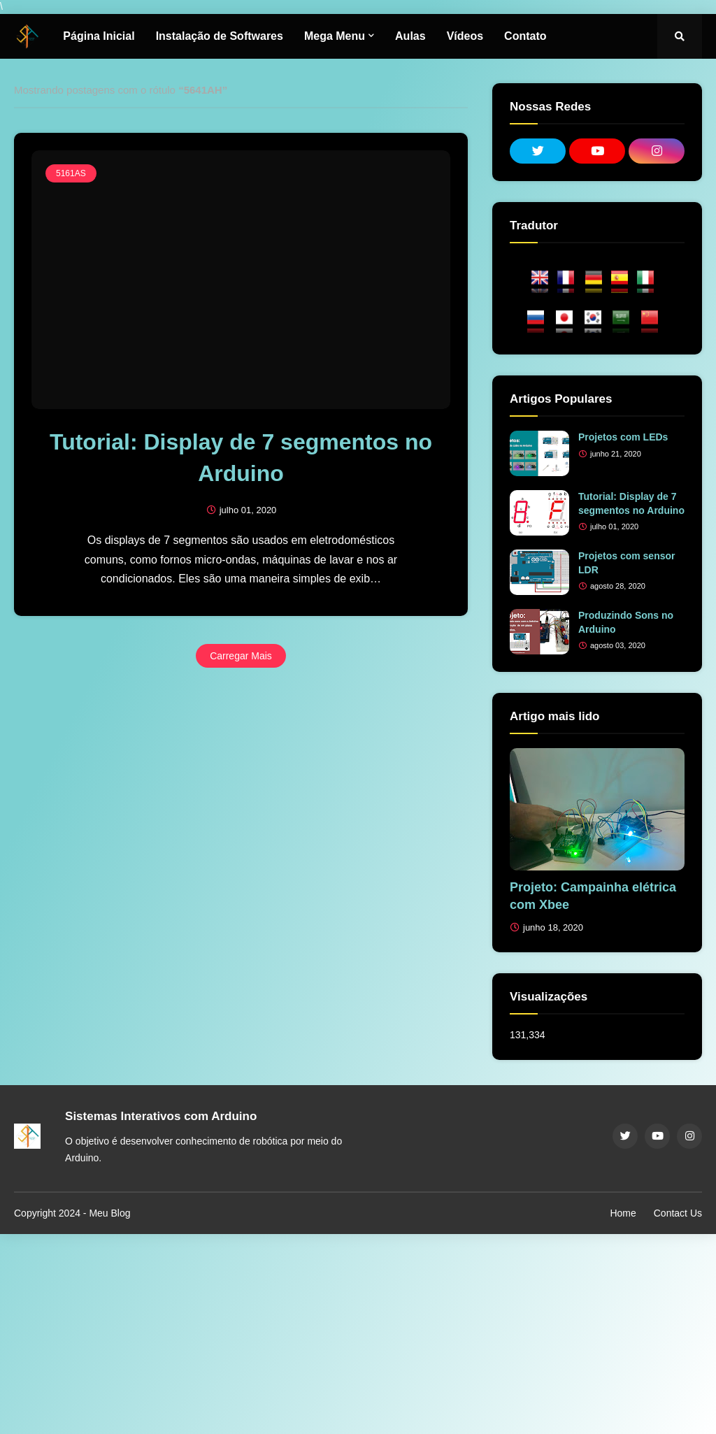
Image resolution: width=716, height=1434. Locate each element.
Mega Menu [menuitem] (334, 36)
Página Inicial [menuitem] (98, 36)
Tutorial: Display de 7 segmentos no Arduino (241, 457)
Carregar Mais (241, 655)
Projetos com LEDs (623, 437)
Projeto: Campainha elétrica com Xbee (593, 896)
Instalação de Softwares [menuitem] (219, 36)
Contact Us (678, 1213)
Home (623, 1213)
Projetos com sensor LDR (626, 562)
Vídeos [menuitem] (465, 36)
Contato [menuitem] (525, 36)
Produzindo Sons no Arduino (625, 622)
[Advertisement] (358, 1332)
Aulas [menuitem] (410, 36)
